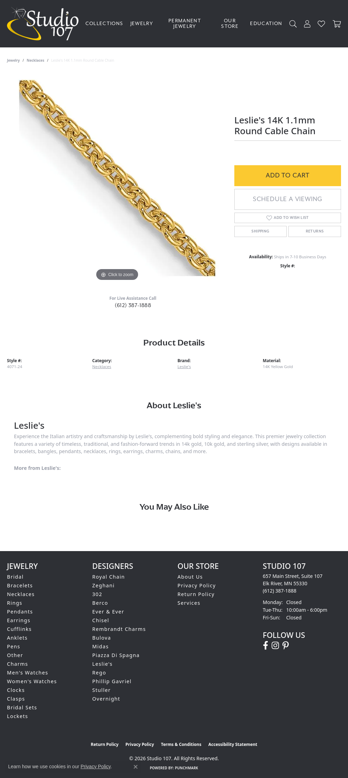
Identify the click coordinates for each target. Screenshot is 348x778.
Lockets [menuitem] (17, 716)
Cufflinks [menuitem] (19, 629)
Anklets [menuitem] (17, 637)
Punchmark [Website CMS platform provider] (186, 767)
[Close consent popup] (136, 767)
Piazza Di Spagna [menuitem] (116, 655)
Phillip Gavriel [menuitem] (112, 681)
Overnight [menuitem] (106, 698)
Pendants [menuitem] (20, 611)
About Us (190, 576)
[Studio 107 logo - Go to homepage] (44, 23)
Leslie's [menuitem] (102, 664)
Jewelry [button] (141, 23)
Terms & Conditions (181, 744)
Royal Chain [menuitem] (108, 576)
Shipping (260, 231)
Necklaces (36, 60)
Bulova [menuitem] (101, 637)
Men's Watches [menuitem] (27, 672)
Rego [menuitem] (99, 672)
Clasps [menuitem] (16, 698)
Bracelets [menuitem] (20, 585)
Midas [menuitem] (100, 646)
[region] (117, 178)
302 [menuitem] (97, 594)
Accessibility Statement (232, 744)
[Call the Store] (280, 590)
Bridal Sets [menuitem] (22, 707)
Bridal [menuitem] (15, 576)
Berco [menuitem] (100, 603)
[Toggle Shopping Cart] (337, 24)
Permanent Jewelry (184, 23)
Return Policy (196, 594)
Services (189, 603)
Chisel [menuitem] (100, 620)
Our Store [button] (230, 23)
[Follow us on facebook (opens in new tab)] (265, 645)
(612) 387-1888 (133, 305)
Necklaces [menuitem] (21, 594)
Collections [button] (104, 23)
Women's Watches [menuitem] (32, 681)
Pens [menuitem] (13, 646)
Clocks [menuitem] (16, 690)
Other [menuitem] (15, 655)
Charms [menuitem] (17, 664)
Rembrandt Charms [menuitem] (119, 629)
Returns (315, 231)
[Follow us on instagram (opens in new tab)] (275, 645)
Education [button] (266, 23)
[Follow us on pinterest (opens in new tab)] (285, 645)
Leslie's (184, 366)
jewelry (13, 60)
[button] (293, 24)
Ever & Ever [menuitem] (108, 611)
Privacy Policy (196, 585)
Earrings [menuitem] (18, 620)
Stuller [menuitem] (101, 690)
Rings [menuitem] (14, 603)
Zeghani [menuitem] (103, 585)
